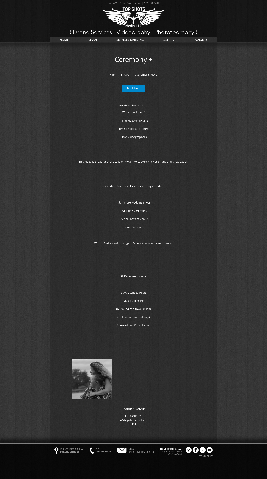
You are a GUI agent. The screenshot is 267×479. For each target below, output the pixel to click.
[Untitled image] (92, 379)
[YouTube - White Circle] (210, 450)
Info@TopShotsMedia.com (141, 451)
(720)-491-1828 (103, 451)
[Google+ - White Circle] (203, 450)
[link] (133, 88)
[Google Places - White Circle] (189, 450)
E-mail (131, 449)
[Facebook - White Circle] (196, 450)
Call (98, 448)
